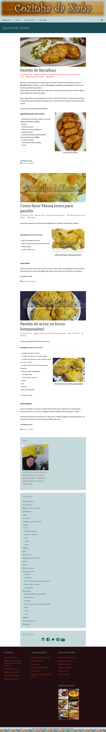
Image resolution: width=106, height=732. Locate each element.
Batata (36, 77)
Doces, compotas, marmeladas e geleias (38, 604)
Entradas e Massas (59, 215)
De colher (28, 601)
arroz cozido (34, 353)
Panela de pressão (28, 568)
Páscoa (27, 611)
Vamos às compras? (28, 621)
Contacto (50, 728)
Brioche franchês (64, 674)
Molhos (24, 561)
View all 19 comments (29, 281)
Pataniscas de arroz (64, 668)
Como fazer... (41, 215)
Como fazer (72, 215)
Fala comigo (43, 20)
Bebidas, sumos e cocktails (31, 508)
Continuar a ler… (27, 161)
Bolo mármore (36, 664)
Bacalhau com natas (64, 661)
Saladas (27, 541)
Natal (26, 607)
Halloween (28, 578)
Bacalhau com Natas (55, 85)
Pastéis (41, 77)
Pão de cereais (63, 671)
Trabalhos (25, 617)
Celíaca (24, 515)
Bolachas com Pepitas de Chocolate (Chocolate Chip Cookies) (13, 663)
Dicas (24, 551)
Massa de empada (27, 390)
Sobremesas (26, 591)
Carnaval (27, 574)
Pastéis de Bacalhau (38, 70)
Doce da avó (35, 671)
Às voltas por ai (27, 505)
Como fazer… (26, 518)
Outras (24, 565)
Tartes (27, 614)
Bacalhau (30, 77)
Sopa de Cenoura (10, 657)
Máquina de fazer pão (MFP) (31, 558)
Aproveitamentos (42, 74)
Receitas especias (28, 571)
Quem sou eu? (29, 20)
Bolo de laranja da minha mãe (40, 657)
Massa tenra (81, 215)
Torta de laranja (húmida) (39, 668)
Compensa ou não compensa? (32, 522)
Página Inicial (6, 20)
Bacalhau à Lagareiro (11, 679)
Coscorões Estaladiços (11, 675)
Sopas (27, 545)
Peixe (22, 77)
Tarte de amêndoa (37, 661)
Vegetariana (26, 624)
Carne (26, 528)
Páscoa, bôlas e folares (32, 584)
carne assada (42, 356)
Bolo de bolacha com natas (67, 657)
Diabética (25, 548)
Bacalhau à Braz (26, 85)
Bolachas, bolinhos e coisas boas (35, 594)
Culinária (51, 74)
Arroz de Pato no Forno (11, 669)
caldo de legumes (33, 371)
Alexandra (51, 77)
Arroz (72, 333)
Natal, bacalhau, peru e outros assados (67, 74)
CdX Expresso (26, 511)
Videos (17, 20)
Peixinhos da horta (64, 664)
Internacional (26, 555)
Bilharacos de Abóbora (11, 672)
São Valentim (29, 588)
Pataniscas (70, 85)
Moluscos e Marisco (31, 534)
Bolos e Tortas (29, 597)
